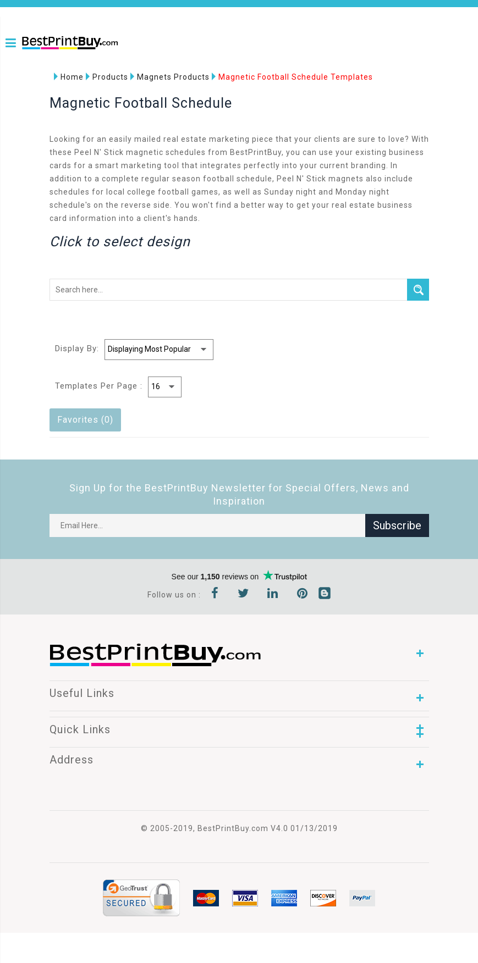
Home (69, 77)
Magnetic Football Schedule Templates (292, 77)
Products (107, 77)
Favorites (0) (85, 420)
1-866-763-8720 (26, 61)
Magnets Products (170, 77)
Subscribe (397, 526)
